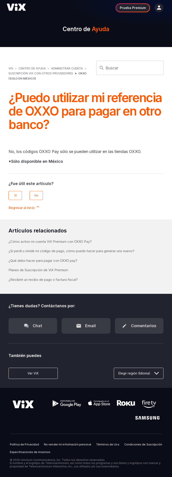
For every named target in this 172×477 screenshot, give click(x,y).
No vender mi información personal (67, 444)
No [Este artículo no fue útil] (36, 195)
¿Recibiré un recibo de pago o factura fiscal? (43, 279)
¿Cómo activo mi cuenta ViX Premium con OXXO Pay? (50, 241)
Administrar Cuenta (67, 68)
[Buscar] (129, 68)
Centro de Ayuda (32, 68)
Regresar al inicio (24, 207)
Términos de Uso (107, 444)
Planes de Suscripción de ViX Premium (38, 270)
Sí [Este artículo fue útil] (15, 195)
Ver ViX (33, 373)
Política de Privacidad (24, 444)
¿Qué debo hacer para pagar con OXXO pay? (43, 260)
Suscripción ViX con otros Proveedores (41, 73)
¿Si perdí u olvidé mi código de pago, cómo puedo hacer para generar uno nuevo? (71, 251)
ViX (11, 68)
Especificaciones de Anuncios (30, 452)
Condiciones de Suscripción (143, 444)
